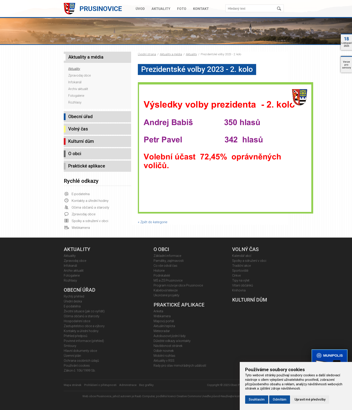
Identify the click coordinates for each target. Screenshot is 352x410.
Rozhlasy (74, 102)
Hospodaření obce (77, 321)
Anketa (158, 311)
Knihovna (239, 290)
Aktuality (161, 9)
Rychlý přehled (74, 296)
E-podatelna (81, 194)
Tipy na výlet (240, 280)
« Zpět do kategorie (152, 222)
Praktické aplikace (86, 166)
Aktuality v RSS (164, 360)
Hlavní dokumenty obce (80, 351)
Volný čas (78, 129)
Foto (181, 9)
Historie (159, 270)
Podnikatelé (162, 275)
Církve (236, 275)
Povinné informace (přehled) (84, 341)
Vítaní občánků (242, 285)
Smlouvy (70, 346)
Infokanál (74, 82)
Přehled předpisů (75, 336)
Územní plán (72, 355)
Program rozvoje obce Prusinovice (178, 285)
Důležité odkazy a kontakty (172, 341)
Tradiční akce (241, 265)
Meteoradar (162, 331)
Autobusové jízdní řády (170, 336)
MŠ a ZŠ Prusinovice (168, 280)
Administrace (127, 385)
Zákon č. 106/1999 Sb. (80, 370)
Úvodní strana (147, 54)
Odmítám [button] (279, 399)
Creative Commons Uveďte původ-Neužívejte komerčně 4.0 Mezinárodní (223, 396)
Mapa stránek (72, 385)
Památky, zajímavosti (169, 260)
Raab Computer (145, 396)
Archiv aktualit (78, 89)
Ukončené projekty (166, 295)
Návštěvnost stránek (168, 346)
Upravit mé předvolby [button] (310, 399)
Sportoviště (240, 270)
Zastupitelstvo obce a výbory (84, 326)
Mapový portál (164, 321)
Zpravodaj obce (79, 75)
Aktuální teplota (164, 326)
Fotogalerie (76, 95)
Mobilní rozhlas (164, 355)
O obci (74, 153)
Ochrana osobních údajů (81, 360)
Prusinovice (100, 9)
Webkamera (81, 228)
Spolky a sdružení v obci (90, 221)
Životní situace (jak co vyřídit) (84, 311)
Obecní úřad (80, 116)
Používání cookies (77, 365)
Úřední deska (73, 301)
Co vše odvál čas (165, 265)
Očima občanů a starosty (90, 207)
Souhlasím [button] (257, 399)
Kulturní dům (81, 141)
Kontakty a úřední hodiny (90, 201)
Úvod (140, 9)
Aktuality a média (171, 54)
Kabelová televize (166, 290)
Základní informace (167, 256)
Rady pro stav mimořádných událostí (180, 365)
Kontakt (201, 9)
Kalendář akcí (241, 256)
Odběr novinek (164, 351)
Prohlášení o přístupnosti (100, 385)
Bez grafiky (146, 385)
